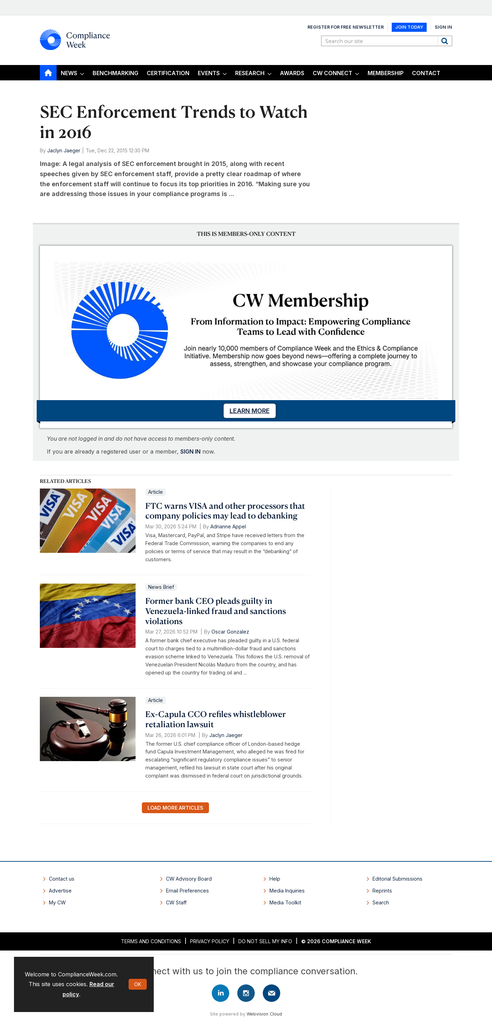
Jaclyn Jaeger (63, 150)
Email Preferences (187, 891)
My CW (57, 902)
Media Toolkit (285, 902)
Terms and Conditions (151, 941)
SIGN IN (190, 451)
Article (155, 492)
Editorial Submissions (397, 879)
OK (137, 984)
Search (445, 41)
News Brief (161, 587)
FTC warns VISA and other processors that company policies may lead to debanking (225, 510)
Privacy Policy (209, 941)
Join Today (409, 27)
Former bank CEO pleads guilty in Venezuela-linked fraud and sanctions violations (215, 610)
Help (274, 879)
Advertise (60, 891)
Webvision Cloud (264, 1014)
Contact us (61, 879)
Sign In (443, 27)
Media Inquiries (287, 891)
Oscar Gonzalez (230, 632)
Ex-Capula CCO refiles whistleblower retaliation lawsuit (215, 719)
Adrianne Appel (228, 526)
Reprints (382, 891)
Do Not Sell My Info (265, 941)
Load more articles (175, 808)
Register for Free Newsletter (346, 27)
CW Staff (176, 902)
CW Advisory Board (189, 879)
